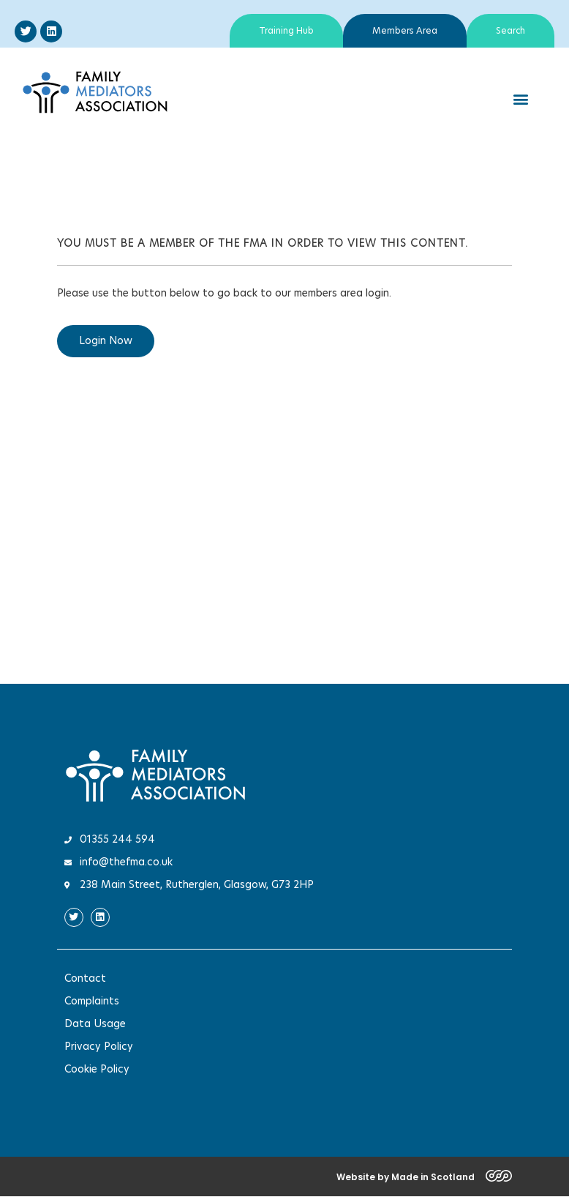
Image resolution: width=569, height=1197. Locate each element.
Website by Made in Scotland (405, 1177)
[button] (520, 99)
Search (510, 30)
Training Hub (286, 30)
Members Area (404, 30)
